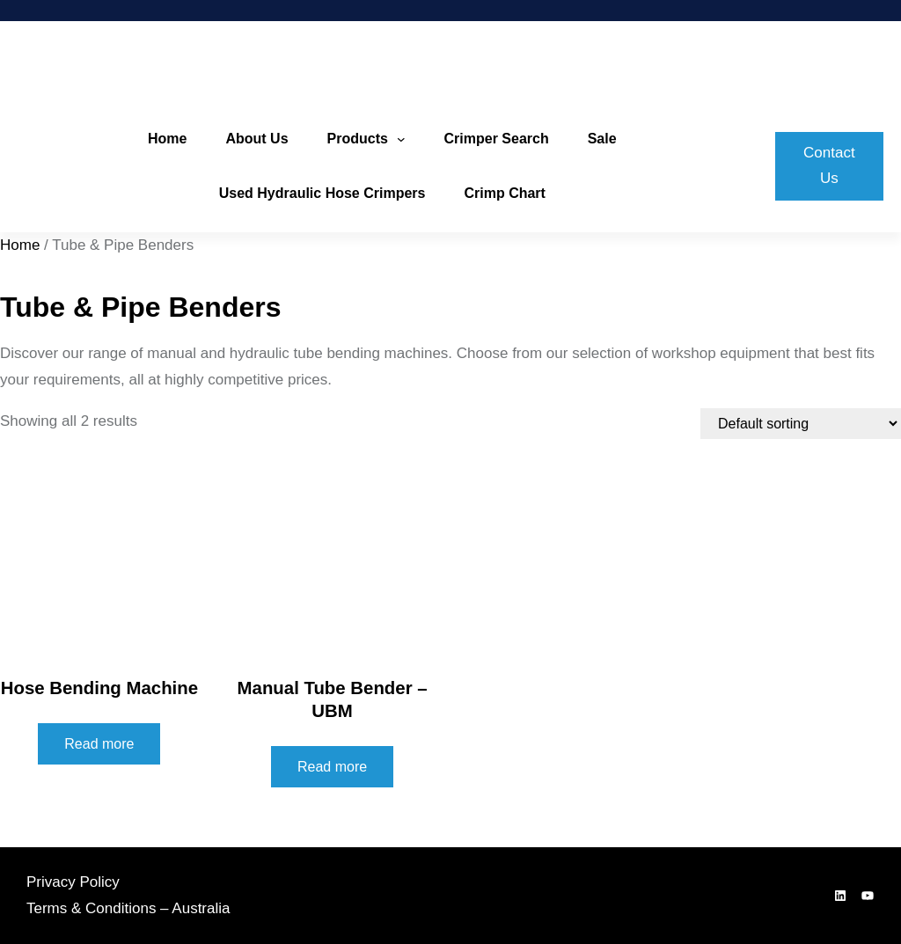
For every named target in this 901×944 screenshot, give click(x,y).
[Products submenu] (401, 139)
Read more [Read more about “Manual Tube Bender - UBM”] (332, 766)
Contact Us (829, 165)
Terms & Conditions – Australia (128, 908)
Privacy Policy (73, 882)
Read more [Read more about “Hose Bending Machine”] (99, 743)
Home (20, 245)
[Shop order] (800, 423)
